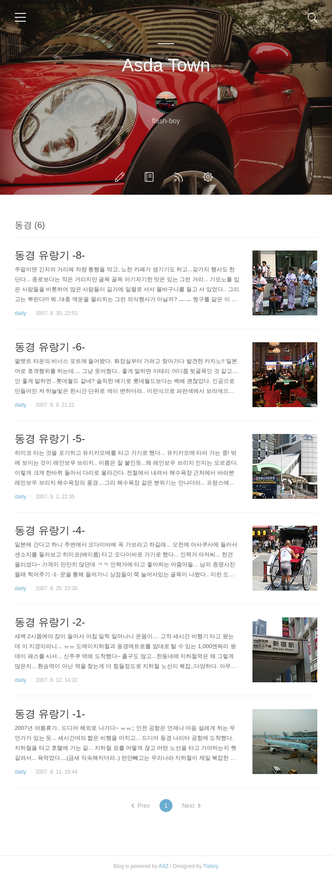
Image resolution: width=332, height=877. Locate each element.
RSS (180, 177)
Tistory (211, 866)
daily (20, 313)
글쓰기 (121, 177)
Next (191, 805)
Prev (140, 805)
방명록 (150, 177)
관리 (209, 177)
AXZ (164, 866)
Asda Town (166, 65)
